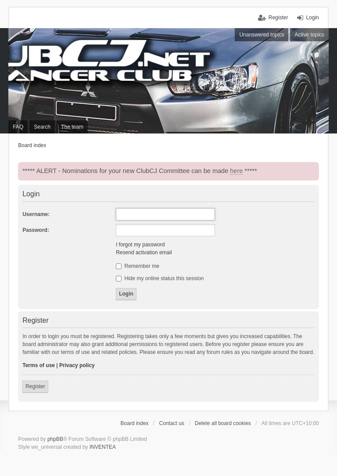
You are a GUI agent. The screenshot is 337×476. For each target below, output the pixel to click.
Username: (36, 214)
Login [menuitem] (312, 17)
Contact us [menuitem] (171, 423)
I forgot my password (140, 245)
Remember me (137, 266)
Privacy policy (77, 365)
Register (35, 386)
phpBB (55, 439)
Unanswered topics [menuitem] (261, 35)
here (236, 170)
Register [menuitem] (278, 17)
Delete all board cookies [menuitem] (223, 423)
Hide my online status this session (160, 278)
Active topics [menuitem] (309, 35)
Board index (135, 423)
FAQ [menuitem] (18, 127)
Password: (35, 230)
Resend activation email (144, 252)
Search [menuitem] (42, 127)
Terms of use (38, 365)
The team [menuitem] (72, 127)
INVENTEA (103, 447)
